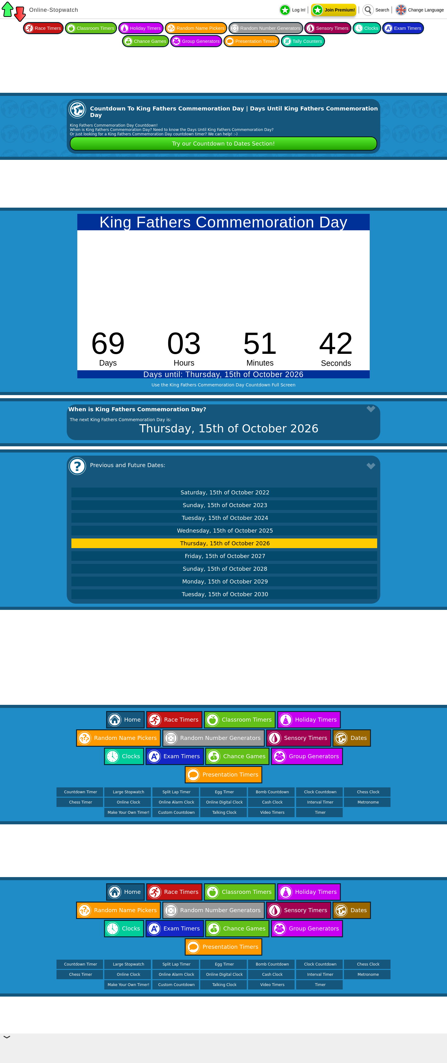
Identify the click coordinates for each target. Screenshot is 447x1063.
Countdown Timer (80, 792)
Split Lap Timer (176, 792)
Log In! (298, 9)
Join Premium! (340, 9)
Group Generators (200, 41)
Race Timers (48, 28)
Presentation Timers (256, 41)
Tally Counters (307, 41)
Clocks (371, 28)
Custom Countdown (176, 812)
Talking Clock (224, 812)
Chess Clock (368, 792)
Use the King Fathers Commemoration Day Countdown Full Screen (223, 384)
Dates (358, 738)
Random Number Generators (270, 28)
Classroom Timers (95, 28)
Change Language (426, 9)
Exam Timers (407, 28)
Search (382, 9)
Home (132, 719)
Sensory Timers (332, 28)
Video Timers (272, 812)
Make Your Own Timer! (129, 812)
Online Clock (128, 802)
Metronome (368, 802)
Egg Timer (224, 792)
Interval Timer (320, 802)
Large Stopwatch (128, 792)
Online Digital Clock (224, 802)
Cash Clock (272, 802)
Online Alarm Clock (176, 802)
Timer (320, 812)
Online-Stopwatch (53, 10)
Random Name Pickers (200, 28)
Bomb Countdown (272, 792)
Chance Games (150, 41)
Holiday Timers (145, 28)
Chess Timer (80, 802)
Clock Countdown (320, 792)
